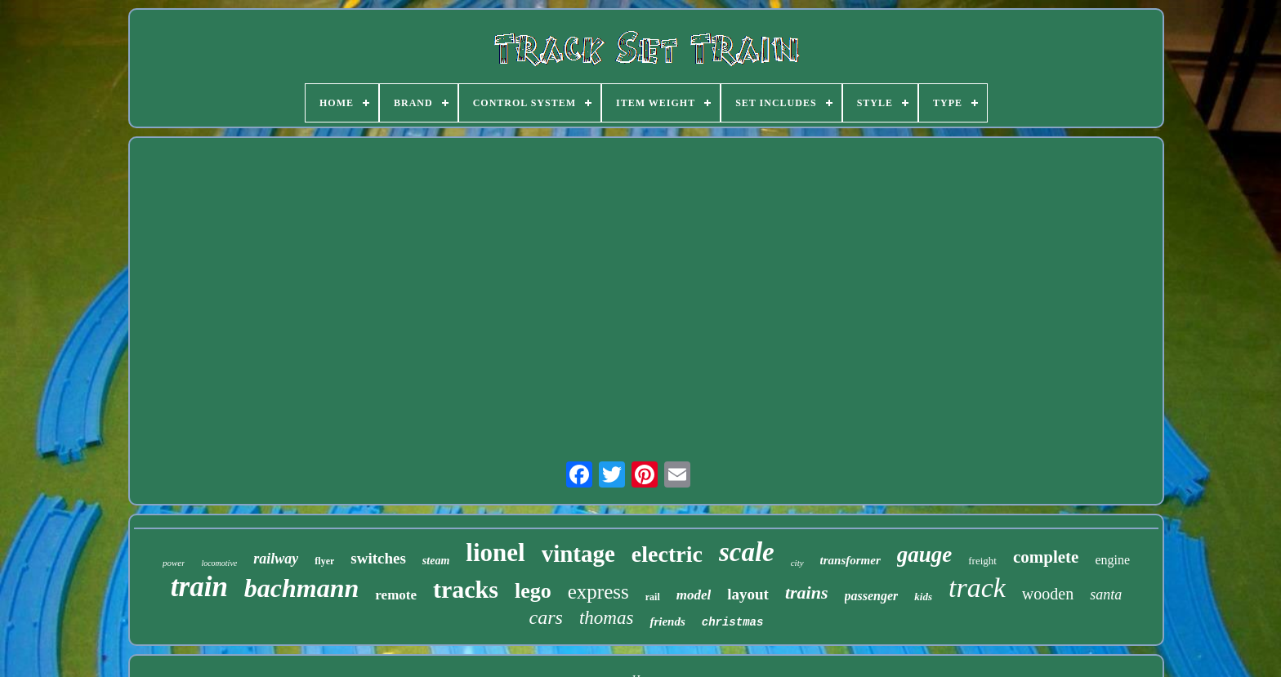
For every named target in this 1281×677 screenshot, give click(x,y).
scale (746, 552)
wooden (1047, 594)
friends (667, 621)
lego (533, 591)
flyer (324, 561)
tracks (465, 589)
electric (667, 554)
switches (378, 558)
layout (748, 594)
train (199, 587)
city (797, 563)
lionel (495, 552)
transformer (850, 560)
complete (1045, 557)
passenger (872, 596)
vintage (578, 554)
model (694, 595)
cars (546, 617)
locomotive (219, 563)
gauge (925, 554)
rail (652, 597)
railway (275, 558)
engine (1112, 560)
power (174, 563)
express (598, 592)
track (977, 587)
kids (923, 596)
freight (982, 561)
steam (435, 561)
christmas (733, 622)
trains (806, 592)
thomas (606, 618)
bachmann (301, 588)
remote (396, 595)
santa (1106, 594)
